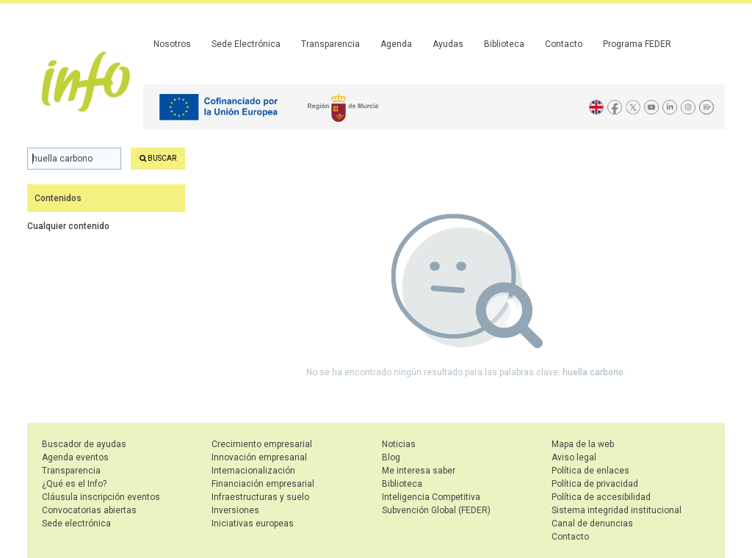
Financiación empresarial (263, 484)
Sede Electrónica (246, 44)
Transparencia (330, 44)
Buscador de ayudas (84, 444)
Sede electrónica (76, 523)
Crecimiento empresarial (262, 444)
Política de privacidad (595, 484)
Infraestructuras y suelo (260, 497)
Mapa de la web (583, 444)
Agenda (396, 44)
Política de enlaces (590, 470)
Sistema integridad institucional (617, 510)
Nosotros (172, 44)
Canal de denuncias (592, 523)
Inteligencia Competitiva (431, 497)
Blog (391, 457)
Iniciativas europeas (253, 523)
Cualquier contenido (68, 226)
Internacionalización (253, 470)
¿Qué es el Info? (74, 484)
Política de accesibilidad (601, 497)
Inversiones (235, 510)
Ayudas (448, 44)
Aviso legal (574, 457)
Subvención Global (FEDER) (436, 510)
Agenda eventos (75, 457)
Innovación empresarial (259, 457)
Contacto (563, 44)
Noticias (399, 444)
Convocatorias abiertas (89, 510)
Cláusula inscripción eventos (101, 497)
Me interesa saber (418, 470)
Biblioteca (504, 44)
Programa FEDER (637, 44)
